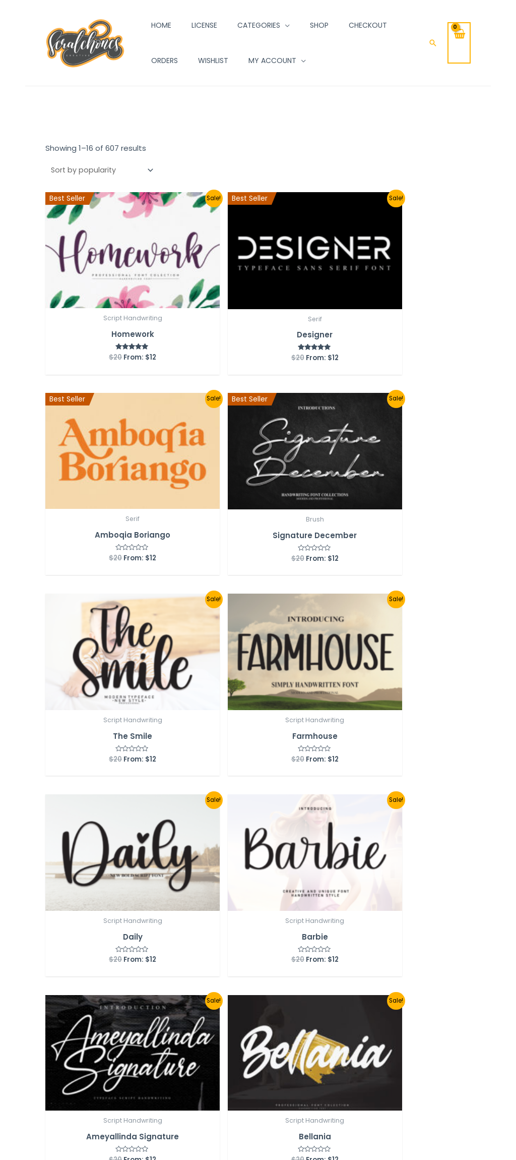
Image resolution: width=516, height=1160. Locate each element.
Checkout (156, 1033)
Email (345, 995)
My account (159, 979)
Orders (150, 997)
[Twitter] (70, 1013)
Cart (146, 1015)
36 (172, 860)
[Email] (74, 1049)
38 (221, 860)
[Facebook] (51, 1031)
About (246, 1015)
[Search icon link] (432, 42)
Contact (251, 1052)
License (249, 1033)
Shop (244, 997)
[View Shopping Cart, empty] (459, 43)
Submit (365, 1055)
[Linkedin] (93, 1013)
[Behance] (74, 1031)
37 (197, 860)
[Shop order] (101, 170)
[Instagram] (48, 1013)
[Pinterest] (51, 1049)
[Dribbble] (96, 1031)
